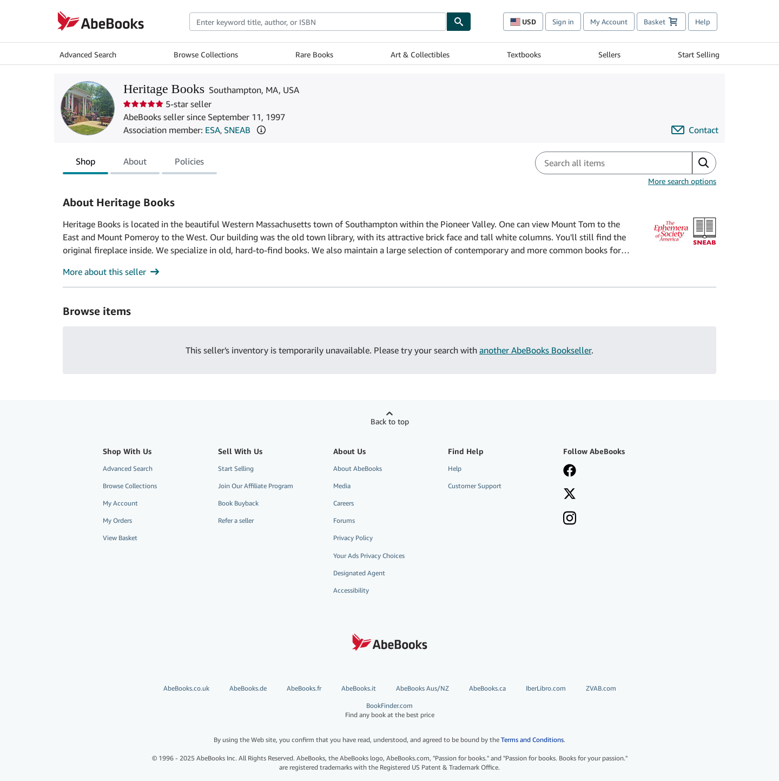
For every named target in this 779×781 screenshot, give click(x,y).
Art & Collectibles (420, 54)
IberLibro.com (546, 688)
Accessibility (351, 590)
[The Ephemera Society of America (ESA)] (671, 245)
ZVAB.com (601, 688)
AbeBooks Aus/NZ (422, 688)
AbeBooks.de (248, 688)
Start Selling (698, 54)
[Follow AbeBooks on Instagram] (613, 519)
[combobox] (317, 21)
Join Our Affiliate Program (255, 486)
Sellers (609, 54)
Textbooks (524, 54)
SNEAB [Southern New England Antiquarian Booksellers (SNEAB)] (237, 129)
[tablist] (140, 163)
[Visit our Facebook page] (613, 471)
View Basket (120, 538)
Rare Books (314, 54)
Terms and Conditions (532, 740)
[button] (261, 129)
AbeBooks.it (358, 688)
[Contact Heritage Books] (694, 129)
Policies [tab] (189, 163)
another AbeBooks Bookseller (535, 350)
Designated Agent (359, 573)
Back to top (390, 421)
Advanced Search (88, 54)
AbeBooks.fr (304, 688)
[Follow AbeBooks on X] (613, 494)
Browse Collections (206, 54)
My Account (609, 21)
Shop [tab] (85, 163)
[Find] (459, 21)
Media (342, 486)
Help (702, 21)
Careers (343, 503)
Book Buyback (238, 503)
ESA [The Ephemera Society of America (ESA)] (212, 129)
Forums (344, 520)
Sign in (563, 21)
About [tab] (135, 163)
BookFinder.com (389, 710)
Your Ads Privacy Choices (369, 556)
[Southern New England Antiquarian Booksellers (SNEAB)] (704, 245)
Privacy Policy (353, 538)
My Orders (117, 520)
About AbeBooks (357, 468)
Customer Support (474, 486)
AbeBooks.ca (487, 688)
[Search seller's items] (603, 163)
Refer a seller (236, 520)
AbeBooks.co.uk (186, 688)
